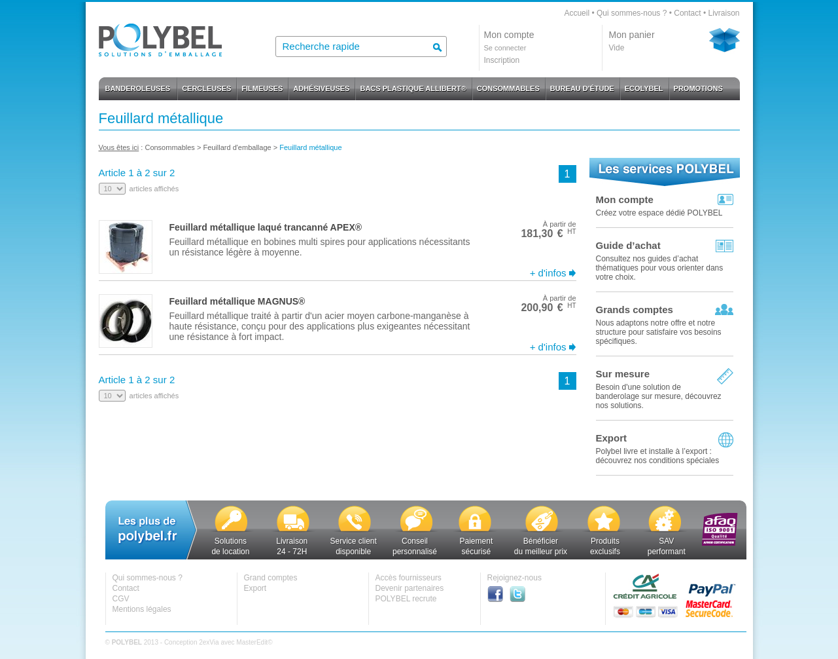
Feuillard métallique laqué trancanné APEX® (265, 227)
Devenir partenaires (409, 588)
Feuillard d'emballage (237, 147)
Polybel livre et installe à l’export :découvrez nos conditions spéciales (658, 456)
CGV (121, 598)
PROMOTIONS (698, 88)
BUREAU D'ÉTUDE (582, 88)
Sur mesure (623, 373)
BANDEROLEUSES (138, 88)
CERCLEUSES (206, 88)
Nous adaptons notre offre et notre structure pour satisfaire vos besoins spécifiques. (659, 332)
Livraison (723, 13)
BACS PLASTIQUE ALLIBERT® (413, 88)
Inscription (502, 60)
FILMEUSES (262, 88)
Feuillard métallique (310, 147)
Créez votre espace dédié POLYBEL (659, 212)
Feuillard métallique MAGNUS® (237, 301)
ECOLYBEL (644, 88)
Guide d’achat (628, 245)
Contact (687, 13)
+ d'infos (548, 272)
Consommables (169, 147)
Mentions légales (142, 609)
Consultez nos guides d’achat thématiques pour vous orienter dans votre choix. (660, 268)
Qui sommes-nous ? (632, 13)
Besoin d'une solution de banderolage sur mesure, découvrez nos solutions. (659, 396)
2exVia (208, 642)
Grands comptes (634, 309)
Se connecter (505, 48)
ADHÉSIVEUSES (321, 88)
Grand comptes (271, 577)
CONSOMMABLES (508, 88)
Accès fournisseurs (408, 577)
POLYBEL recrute (406, 598)
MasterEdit (252, 642)
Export (611, 437)
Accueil (576, 13)
